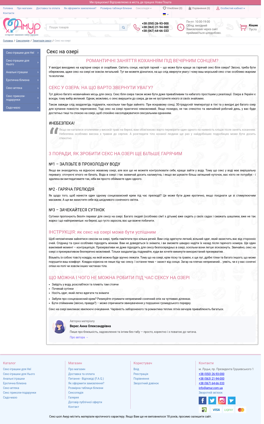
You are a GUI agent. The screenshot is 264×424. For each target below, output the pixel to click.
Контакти (8, 13)
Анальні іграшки (14, 378)
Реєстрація (141, 374)
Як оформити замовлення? (80, 8)
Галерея (73, 397)
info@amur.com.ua (211, 388)
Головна (8, 8)
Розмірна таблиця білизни (116, 8)
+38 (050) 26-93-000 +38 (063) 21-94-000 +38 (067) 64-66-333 (155, 27)
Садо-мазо (10, 397)
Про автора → (79, 337)
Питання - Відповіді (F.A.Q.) (86, 378)
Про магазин (24, 8)
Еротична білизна (14, 383)
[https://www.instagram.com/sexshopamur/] (222, 400)
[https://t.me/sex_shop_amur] (231, 400)
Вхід (136, 369)
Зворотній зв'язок (211, 392)
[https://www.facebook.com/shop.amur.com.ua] (202, 400)
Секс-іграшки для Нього (19, 374)
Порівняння (141, 378)
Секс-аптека (11, 388)
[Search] (123, 27)
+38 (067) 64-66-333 (211, 383)
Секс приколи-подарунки (19, 392)
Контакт (73, 406)
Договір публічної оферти (85, 402)
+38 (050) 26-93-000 (211, 374)
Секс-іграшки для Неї (17, 369)
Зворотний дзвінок (146, 383)
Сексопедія (144, 8)
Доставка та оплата (48, 8)
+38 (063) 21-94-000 (211, 378)
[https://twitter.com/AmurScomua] (212, 400)
